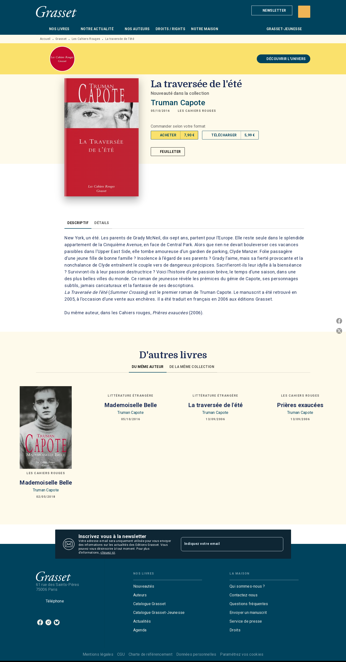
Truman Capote (178, 102)
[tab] (41, 29)
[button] (271, 10)
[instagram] (48, 622)
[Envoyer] (277, 544)
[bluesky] (57, 622)
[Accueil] (56, 11)
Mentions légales (98, 654)
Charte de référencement (150, 654)
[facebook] (40, 622)
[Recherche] (304, 12)
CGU (121, 654)
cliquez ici (107, 552)
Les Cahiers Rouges (86, 39)
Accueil (45, 39)
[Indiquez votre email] (226, 544)
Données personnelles (196, 654)
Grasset (61, 39)
